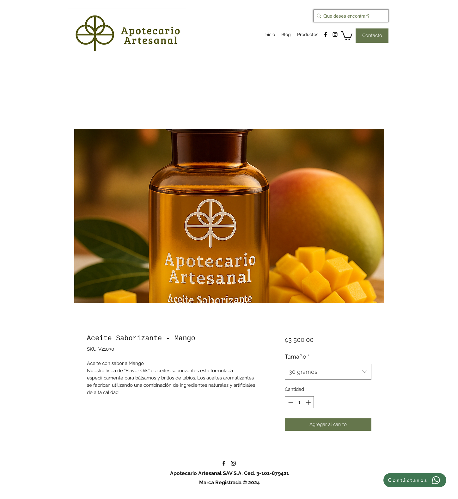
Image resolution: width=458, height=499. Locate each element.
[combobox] (328, 372)
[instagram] (335, 34)
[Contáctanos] (414, 480)
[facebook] (325, 34)
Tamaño (297, 356)
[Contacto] (372, 35)
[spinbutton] (299, 402)
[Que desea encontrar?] (349, 16)
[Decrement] (290, 402)
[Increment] (309, 402)
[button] (346, 35)
